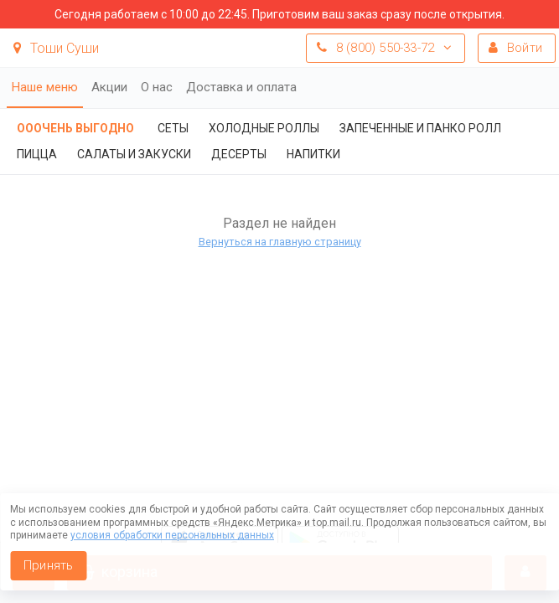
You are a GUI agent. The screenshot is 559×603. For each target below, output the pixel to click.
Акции (109, 87)
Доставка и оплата (241, 87)
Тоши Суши (56, 48)
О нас (157, 87)
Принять (48, 565)
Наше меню (45, 87)
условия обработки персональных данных (172, 535)
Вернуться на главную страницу (280, 241)
